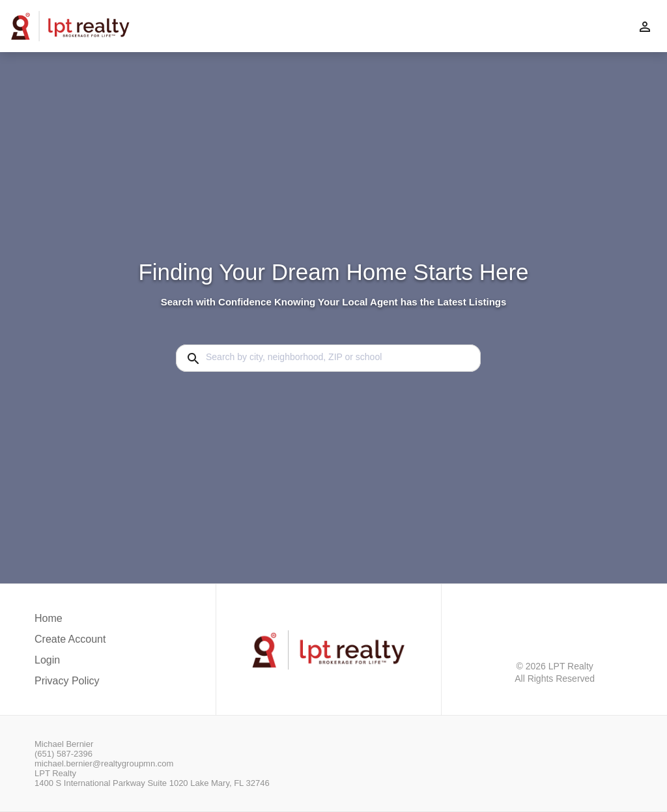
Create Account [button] (70, 639)
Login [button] (47, 659)
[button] (70, 663)
